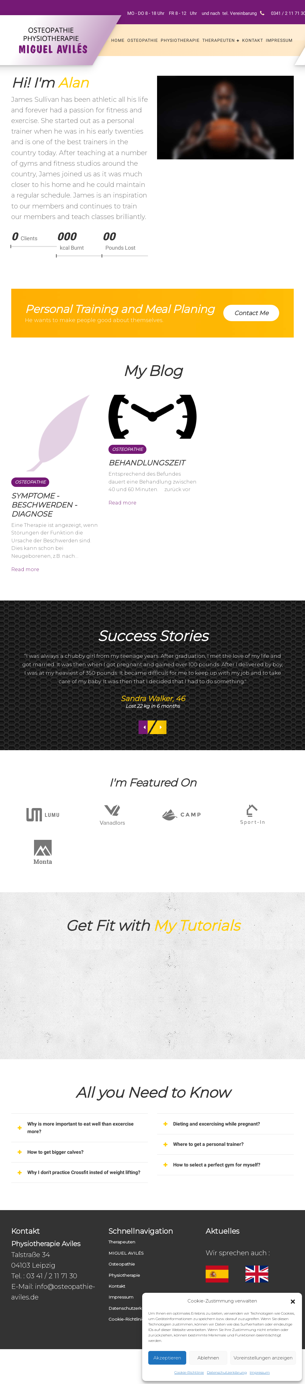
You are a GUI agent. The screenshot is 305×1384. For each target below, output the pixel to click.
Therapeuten (218, 40)
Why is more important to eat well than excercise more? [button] (76, 1147)
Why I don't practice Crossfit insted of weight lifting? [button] (83, 1201)
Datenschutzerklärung (227, 1372)
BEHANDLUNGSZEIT (146, 468)
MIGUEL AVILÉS (126, 1288)
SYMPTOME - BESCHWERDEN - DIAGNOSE (44, 510)
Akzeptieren (167, 1358)
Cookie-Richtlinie (189, 1372)
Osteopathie (142, 40)
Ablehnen (208, 1358)
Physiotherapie (180, 40)
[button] (293, 1301)
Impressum (260, 1372)
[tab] (79, 1147)
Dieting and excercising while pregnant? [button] (224, 1142)
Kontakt (252, 40)
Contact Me (249, 312)
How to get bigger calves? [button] (60, 1174)
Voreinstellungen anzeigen (263, 1358)
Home (118, 40)
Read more (25, 576)
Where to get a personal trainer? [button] (214, 1165)
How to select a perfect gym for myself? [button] (223, 1188)
